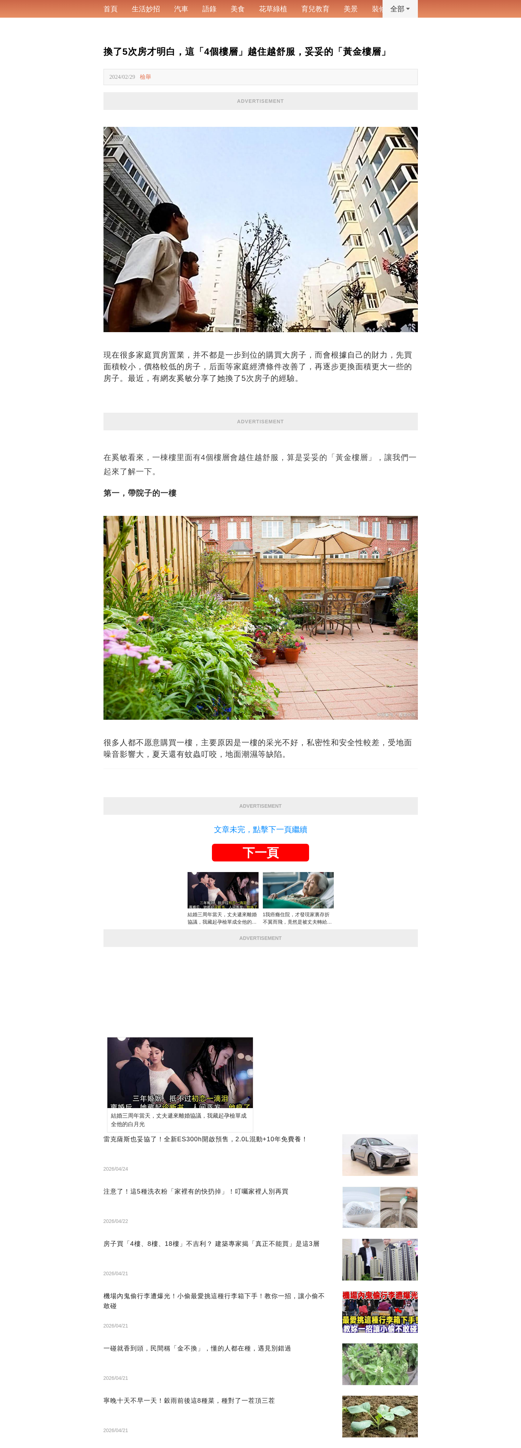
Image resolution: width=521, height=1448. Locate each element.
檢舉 (145, 77)
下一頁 (261, 852)
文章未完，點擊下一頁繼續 (260, 829)
